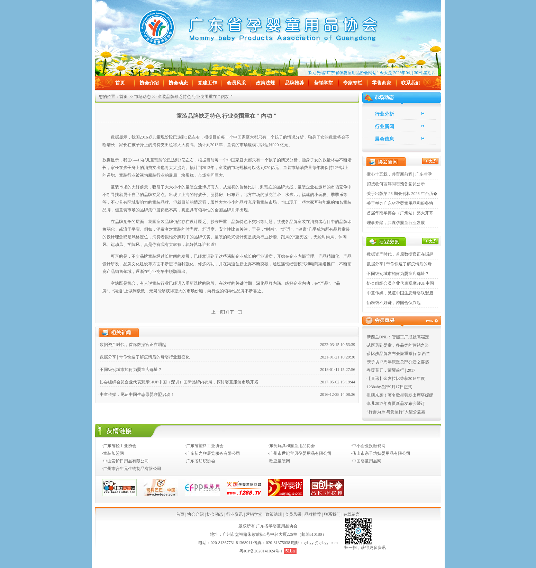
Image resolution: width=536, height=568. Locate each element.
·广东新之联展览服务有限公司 (212, 453)
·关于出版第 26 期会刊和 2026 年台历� (401, 193)
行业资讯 (234, 514)
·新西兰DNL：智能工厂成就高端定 (397, 337)
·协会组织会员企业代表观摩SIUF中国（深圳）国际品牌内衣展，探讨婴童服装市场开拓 (178, 382)
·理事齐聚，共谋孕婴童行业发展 (395, 222)
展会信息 (384, 139)
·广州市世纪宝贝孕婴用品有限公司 (299, 453)
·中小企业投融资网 (368, 445)
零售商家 (381, 83)
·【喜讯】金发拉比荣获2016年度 (395, 378)
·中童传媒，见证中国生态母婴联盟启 (399, 293)
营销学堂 (323, 83)
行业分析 (384, 114)
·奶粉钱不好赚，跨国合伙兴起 (393, 302)
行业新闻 (384, 126)
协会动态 (178, 83)
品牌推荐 (294, 83)
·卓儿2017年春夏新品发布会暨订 (395, 403)
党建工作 (207, 83)
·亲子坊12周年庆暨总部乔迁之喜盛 (397, 362)
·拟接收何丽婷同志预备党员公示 (395, 183)
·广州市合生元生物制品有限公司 (131, 468)
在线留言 (351, 514)
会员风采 (236, 83)
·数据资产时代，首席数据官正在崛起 (132, 344)
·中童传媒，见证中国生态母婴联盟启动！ (136, 394)
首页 (120, 83)
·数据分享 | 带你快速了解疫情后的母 (399, 263)
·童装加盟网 (113, 453)
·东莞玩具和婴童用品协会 (291, 445)
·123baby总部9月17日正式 (389, 386)
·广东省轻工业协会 (119, 445)
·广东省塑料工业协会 (204, 445)
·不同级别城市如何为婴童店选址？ (130, 369)
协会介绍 (149, 83)
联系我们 (410, 83)
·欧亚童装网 (279, 461)
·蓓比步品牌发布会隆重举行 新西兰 (398, 353)
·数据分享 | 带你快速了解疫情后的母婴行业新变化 (144, 357)
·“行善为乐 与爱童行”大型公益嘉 (396, 411)
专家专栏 (352, 83)
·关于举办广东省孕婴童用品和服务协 (399, 203)
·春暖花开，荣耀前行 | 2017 (390, 370)
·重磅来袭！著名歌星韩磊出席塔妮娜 (399, 395)
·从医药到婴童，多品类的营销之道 (397, 345)
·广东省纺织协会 (200, 461)
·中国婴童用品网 (366, 461)
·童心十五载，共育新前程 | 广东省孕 (399, 174)
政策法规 (265, 83)
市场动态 (142, 96)
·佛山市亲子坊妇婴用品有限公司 (380, 453)
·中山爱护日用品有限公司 (125, 461)
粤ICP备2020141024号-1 (261, 551)
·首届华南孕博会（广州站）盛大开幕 (399, 213)
